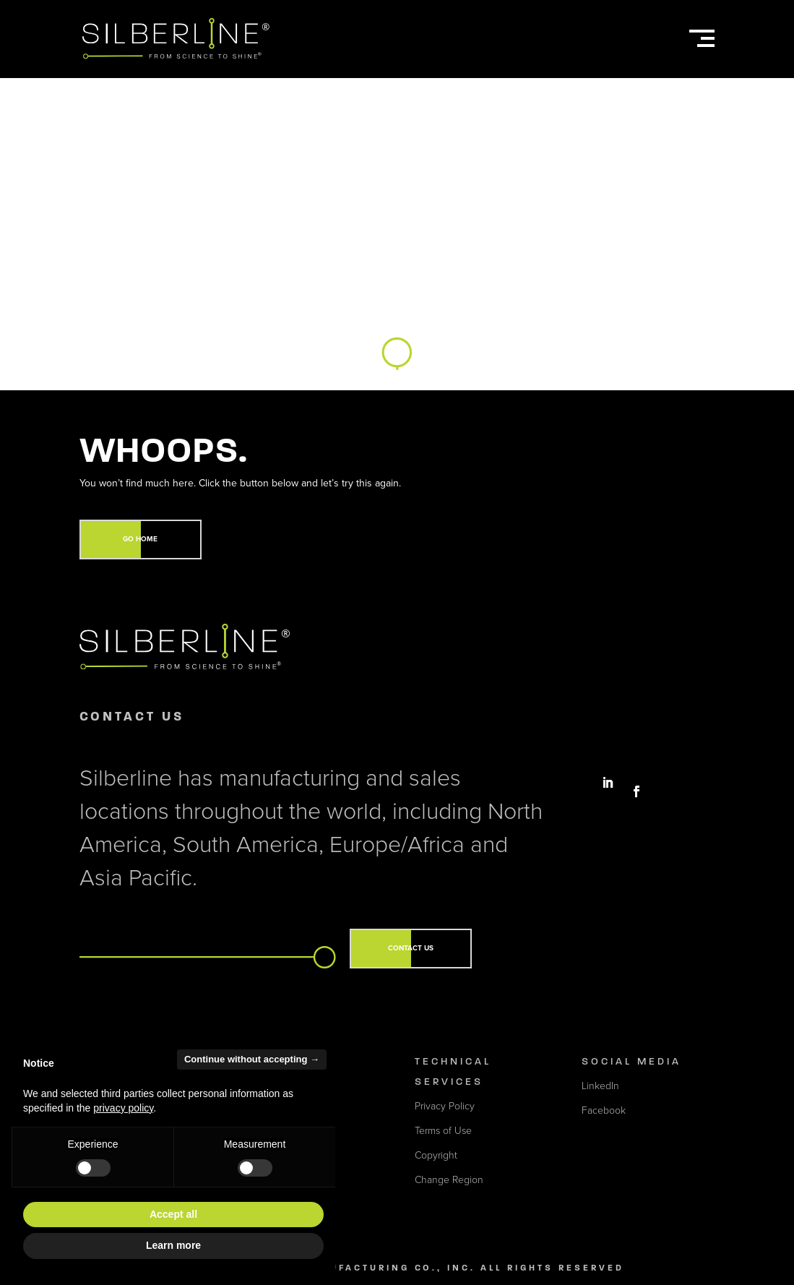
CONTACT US (410, 948)
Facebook (604, 1110)
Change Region (449, 1180)
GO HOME (140, 539)
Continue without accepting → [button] (251, 1059)
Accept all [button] (173, 1214)
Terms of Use (443, 1131)
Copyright (436, 1155)
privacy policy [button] (123, 1108)
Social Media (631, 1061)
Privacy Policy (445, 1106)
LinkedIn (600, 1086)
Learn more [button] (173, 1245)
